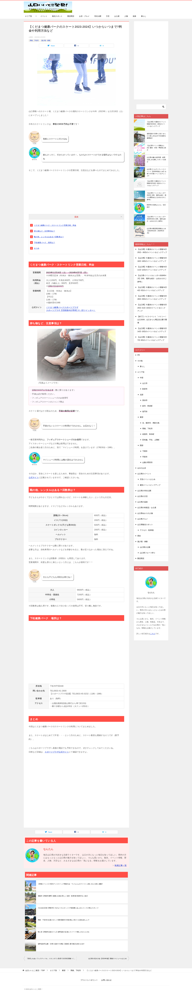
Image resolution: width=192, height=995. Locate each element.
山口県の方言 (142, 496)
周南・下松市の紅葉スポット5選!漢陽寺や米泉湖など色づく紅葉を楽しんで (63, 920)
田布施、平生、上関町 (150, 440)
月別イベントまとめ (147, 479)
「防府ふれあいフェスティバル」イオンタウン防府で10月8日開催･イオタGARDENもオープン (51, 958)
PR (138, 355)
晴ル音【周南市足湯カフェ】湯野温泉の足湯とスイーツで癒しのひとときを (64, 932)
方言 (107, 16)
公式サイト (34, 477)
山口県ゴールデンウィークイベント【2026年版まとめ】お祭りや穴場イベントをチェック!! (156, 172)
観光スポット (57, 16)
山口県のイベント (144, 474)
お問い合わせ (106, 980)
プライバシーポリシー (89, 980)
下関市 (144, 451)
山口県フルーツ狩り (147, 553)
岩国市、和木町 (148, 434)
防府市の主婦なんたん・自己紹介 (156, 206)
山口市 (144, 383)
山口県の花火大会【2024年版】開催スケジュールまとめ (107, 958)
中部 (141, 378)
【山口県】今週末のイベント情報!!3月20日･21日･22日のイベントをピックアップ (152, 308)
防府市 (144, 389)
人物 (126, 16)
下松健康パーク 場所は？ (44, 242)
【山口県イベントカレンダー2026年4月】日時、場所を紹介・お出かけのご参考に (156, 219)
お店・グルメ (84, 16)
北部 (141, 395)
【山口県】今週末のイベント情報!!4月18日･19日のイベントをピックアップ (156, 183)
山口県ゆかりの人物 (145, 513)
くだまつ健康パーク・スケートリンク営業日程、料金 (55, 225)
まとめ (36, 248)
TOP (35, 970)
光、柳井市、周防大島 (150, 423)
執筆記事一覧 (121, 865)
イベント (43, 16)
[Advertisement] (76, 189)
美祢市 (144, 400)
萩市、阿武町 (147, 406)
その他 (140, 361)
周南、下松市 (34, 40)
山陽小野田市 (147, 462)
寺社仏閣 (97, 16)
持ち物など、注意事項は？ (44, 231)
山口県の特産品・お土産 (146, 508)
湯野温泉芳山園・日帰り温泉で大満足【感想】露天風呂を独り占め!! (61, 944)
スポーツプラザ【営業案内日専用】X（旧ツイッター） (71, 310)
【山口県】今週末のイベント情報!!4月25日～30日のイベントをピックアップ (156, 124)
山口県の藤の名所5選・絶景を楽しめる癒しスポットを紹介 (156, 160)
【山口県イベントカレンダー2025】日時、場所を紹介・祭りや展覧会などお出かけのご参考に (156, 196)
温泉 (134, 16)
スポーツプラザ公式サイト (57, 752)
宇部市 (144, 457)
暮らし (143, 16)
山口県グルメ (142, 519)
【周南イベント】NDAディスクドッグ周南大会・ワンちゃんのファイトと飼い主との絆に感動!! (70, 884)
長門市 (144, 412)
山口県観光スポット (145, 525)
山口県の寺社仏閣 (144, 491)
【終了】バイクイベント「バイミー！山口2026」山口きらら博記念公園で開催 (152, 320)
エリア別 (28, 16)
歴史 (139, 536)
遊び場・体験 (45, 40)
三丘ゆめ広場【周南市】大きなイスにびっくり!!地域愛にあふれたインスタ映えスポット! (68, 908)
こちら (152, 634)
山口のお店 (141, 468)
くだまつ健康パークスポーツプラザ (62, 307)
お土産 (117, 16)
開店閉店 (70, 16)
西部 (141, 445)
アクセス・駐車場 (147, 530)
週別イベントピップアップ (150, 485)
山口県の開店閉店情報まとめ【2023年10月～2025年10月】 (156, 231)
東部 (141, 417)
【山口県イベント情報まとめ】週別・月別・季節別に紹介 (156, 148)
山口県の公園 (145, 547)
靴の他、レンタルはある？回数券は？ (49, 237)
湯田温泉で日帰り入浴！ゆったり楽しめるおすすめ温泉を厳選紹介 (156, 136)
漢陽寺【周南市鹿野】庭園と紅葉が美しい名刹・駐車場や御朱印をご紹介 (63, 896)
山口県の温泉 (142, 502)
